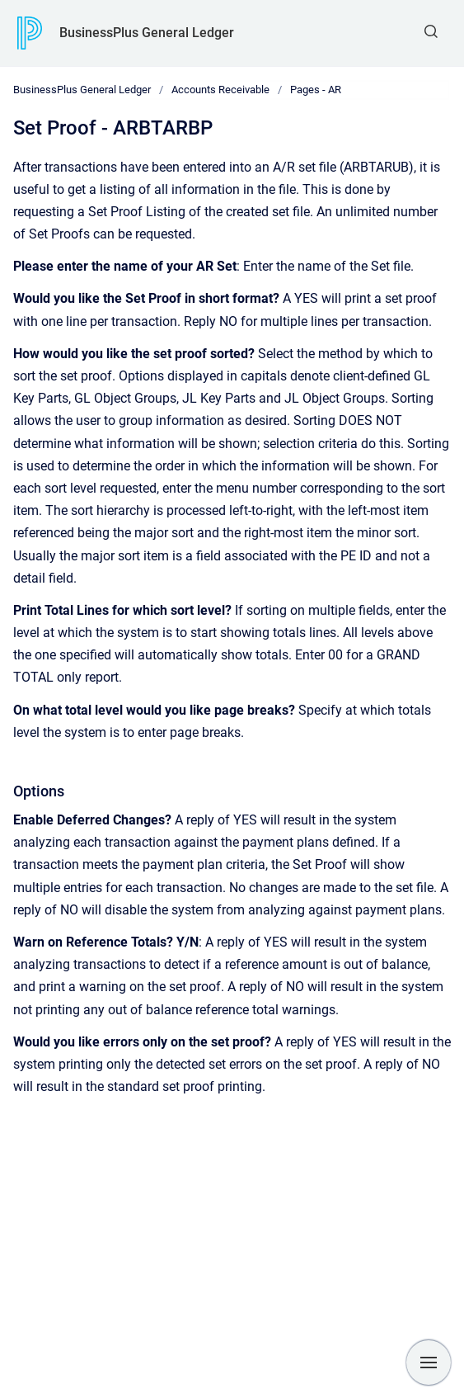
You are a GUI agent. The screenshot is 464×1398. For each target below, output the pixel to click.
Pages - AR (315, 89)
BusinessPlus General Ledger (146, 32)
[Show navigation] (428, 1362)
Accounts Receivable (220, 89)
